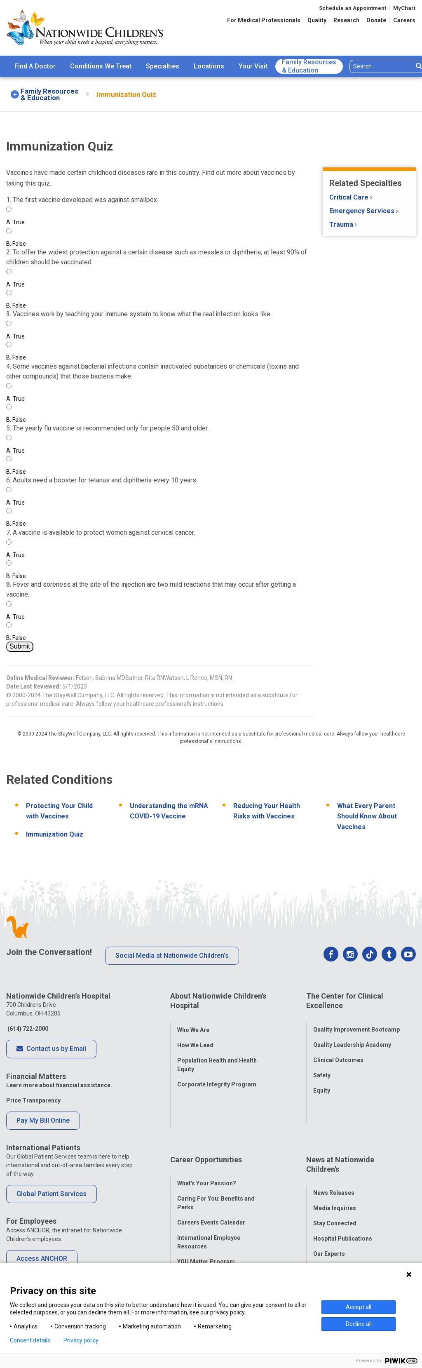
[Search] (381, 66)
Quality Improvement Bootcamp (356, 1021)
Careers (404, 20)
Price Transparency (33, 1100)
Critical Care (348, 197)
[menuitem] (35, 66)
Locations (209, 66)
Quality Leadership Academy (352, 1036)
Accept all (358, 1307)
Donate (376, 20)
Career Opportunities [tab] (206, 1118)
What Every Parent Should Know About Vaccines (367, 816)
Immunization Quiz (54, 834)
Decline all (359, 1324)
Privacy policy (80, 1340)
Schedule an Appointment (352, 8)
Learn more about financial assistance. (59, 1085)
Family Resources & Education (309, 66)
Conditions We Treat (100, 66)
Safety (322, 1067)
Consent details (30, 1340)
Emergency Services (361, 211)
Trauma (341, 224)
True (15, 222)
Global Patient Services (51, 1194)
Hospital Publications (342, 1189)
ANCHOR (189, 1227)
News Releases (333, 1143)
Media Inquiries (334, 1158)
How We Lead (195, 1036)
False (16, 243)
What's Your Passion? (206, 1133)
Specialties (162, 66)
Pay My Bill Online (43, 1120)
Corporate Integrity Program (216, 1075)
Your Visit (253, 66)
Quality (316, 20)
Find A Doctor (35, 66)
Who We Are (193, 1021)
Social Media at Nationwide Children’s (172, 955)
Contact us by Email (51, 1049)
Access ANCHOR (41, 1258)
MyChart (404, 8)
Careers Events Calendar (211, 1172)
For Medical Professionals (263, 20)
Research (346, 20)
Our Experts (329, 1204)
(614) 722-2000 (27, 1028)
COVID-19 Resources (206, 1242)
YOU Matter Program (206, 1211)
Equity (321, 1082)
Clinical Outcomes (338, 1051)
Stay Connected (334, 1174)
